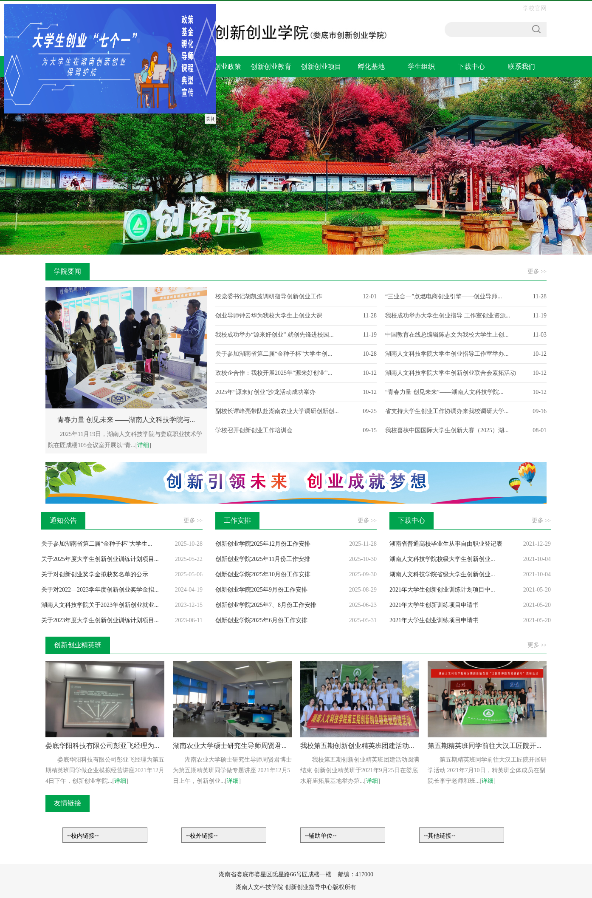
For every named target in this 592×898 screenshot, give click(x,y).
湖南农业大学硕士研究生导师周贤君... (230, 745)
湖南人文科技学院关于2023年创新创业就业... (100, 605)
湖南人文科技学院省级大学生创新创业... (442, 574)
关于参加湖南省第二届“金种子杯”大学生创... (273, 354)
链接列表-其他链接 (461, 835)
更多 (537, 271)
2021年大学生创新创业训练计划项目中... (442, 589)
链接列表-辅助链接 (342, 835)
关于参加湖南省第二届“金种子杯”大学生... (96, 544)
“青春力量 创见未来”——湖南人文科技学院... (444, 392)
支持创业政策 (220, 66)
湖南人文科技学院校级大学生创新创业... (442, 559)
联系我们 (521, 66)
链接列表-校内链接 (104, 835)
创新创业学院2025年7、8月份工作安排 (265, 605)
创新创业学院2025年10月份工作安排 (262, 574)
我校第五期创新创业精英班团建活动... (357, 745)
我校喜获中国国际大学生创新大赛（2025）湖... (447, 430)
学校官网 (535, 8)
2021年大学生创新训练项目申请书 (434, 605)
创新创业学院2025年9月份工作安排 (261, 589)
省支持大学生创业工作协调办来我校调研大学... (447, 411)
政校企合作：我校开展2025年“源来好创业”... (273, 373)
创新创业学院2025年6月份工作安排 (261, 620)
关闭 (210, 118)
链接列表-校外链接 (223, 835)
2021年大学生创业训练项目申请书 (434, 620)
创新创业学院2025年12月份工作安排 (262, 544)
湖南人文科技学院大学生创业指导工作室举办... (447, 354)
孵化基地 (371, 66)
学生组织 (421, 66)
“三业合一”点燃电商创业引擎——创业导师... (443, 296)
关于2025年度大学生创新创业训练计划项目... (100, 559)
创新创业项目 (321, 66)
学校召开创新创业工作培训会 (254, 430)
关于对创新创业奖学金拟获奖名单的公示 (94, 574)
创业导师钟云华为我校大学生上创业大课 (268, 315)
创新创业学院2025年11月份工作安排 (262, 559)
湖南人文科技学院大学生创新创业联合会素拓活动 (450, 373)
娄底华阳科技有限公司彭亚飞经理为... (102, 745)
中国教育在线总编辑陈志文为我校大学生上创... (447, 334)
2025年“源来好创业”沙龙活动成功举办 (265, 392)
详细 (143, 445)
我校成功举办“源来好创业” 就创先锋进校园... (274, 334)
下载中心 (471, 66)
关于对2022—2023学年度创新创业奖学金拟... (100, 589)
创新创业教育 (271, 66)
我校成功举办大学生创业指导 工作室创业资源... (447, 315)
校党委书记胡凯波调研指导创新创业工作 (268, 296)
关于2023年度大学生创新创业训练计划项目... (100, 620)
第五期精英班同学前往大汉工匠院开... (484, 745)
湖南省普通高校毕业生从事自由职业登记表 (445, 544)
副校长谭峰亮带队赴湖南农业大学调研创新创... (277, 411)
